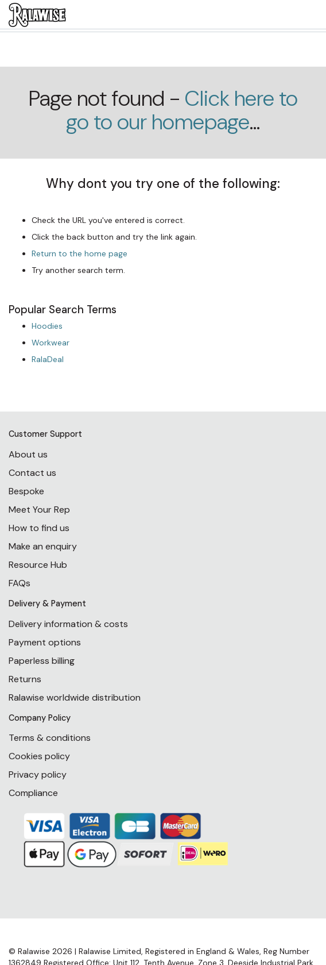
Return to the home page (79, 253)
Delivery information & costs (68, 624)
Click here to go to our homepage (182, 110)
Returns (25, 679)
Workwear (50, 342)
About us (28, 454)
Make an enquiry (43, 546)
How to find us (39, 528)
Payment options (45, 642)
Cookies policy (39, 756)
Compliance (33, 793)
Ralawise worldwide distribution (75, 697)
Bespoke (26, 491)
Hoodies (47, 326)
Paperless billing (42, 661)
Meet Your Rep (39, 509)
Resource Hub (38, 565)
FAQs (19, 583)
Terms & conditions (50, 738)
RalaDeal (48, 359)
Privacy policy (38, 774)
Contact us (32, 473)
